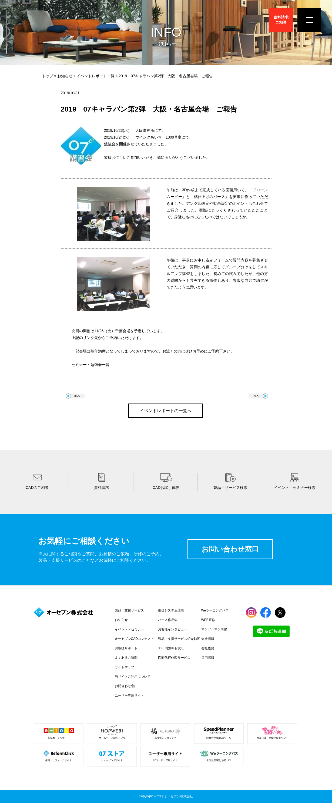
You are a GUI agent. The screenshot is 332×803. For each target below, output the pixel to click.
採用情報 (207, 658)
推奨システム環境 (171, 610)
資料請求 (281, 20)
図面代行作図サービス (174, 658)
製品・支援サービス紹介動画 (179, 639)
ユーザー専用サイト (129, 695)
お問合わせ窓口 (126, 686)
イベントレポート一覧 (96, 76)
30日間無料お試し (171, 648)
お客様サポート (126, 648)
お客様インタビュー (172, 629)
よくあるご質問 (126, 658)
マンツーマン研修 (214, 629)
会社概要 (207, 648)
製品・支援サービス (129, 610)
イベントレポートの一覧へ (166, 410)
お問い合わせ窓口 (230, 549)
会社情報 (207, 639)
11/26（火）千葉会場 (112, 331)
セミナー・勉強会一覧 (90, 364)
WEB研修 (208, 620)
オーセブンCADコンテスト (134, 639)
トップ (47, 76)
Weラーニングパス (215, 610)
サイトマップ (124, 667)
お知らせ (64, 76)
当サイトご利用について (132, 676)
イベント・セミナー (129, 629)
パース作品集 (167, 620)
